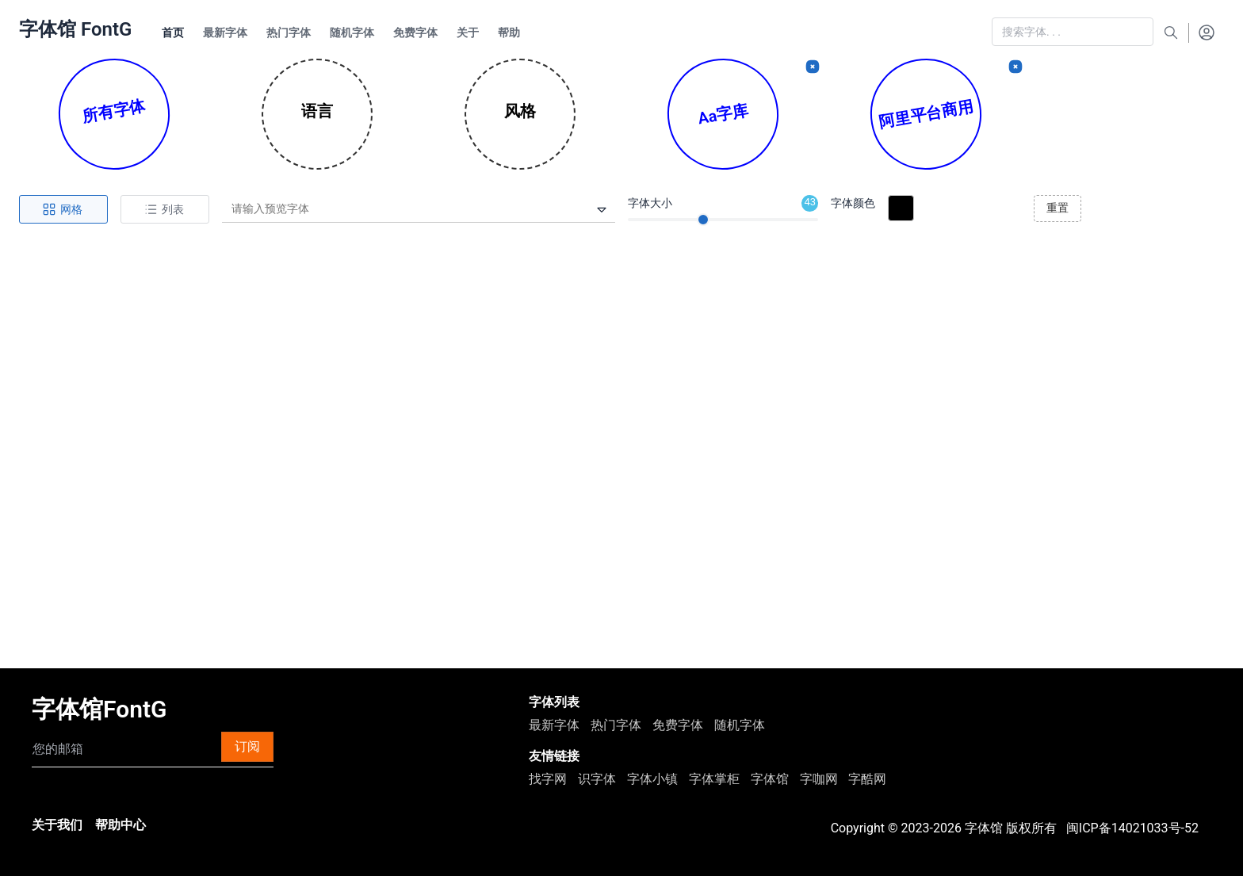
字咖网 (819, 778)
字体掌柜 (714, 778)
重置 (1057, 207)
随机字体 (739, 725)
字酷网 (867, 778)
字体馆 (770, 778)
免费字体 (677, 725)
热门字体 (616, 725)
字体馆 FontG (75, 29)
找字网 (548, 778)
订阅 (247, 746)
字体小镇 (652, 778)
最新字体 (554, 725)
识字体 (597, 778)
